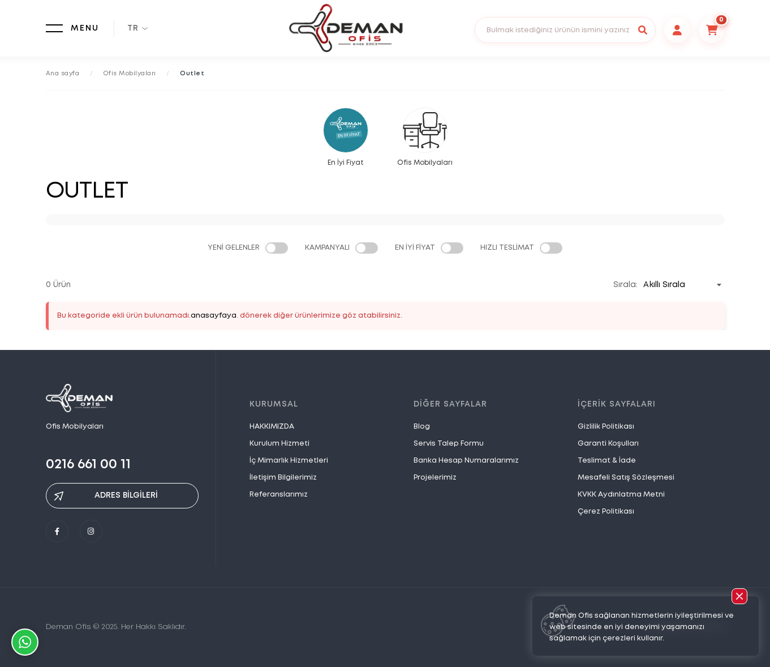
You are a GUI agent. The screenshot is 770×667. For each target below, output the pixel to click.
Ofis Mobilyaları (130, 73)
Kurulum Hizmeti (279, 444)
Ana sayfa (63, 73)
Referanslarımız (279, 494)
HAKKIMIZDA (272, 427)
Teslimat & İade (607, 461)
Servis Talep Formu (449, 444)
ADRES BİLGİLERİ (106, 496)
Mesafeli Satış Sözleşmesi (626, 477)
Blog (422, 427)
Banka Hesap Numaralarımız (466, 461)
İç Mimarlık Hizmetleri (289, 461)
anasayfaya (213, 316)
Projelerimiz (435, 477)
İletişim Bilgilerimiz (283, 477)
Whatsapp (24, 642)
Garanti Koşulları (608, 444)
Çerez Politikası (606, 511)
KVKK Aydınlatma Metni (621, 494)
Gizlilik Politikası (606, 427)
